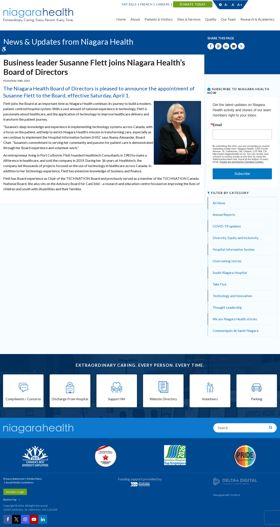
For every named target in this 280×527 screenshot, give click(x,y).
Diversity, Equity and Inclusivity (236, 238)
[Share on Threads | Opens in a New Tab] (218, 46)
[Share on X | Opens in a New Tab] (241, 46)
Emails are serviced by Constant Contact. (242, 161)
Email (217, 125)
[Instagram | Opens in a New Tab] (25, 519)
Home (121, 19)
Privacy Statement (13, 478)
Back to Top (9, 499)
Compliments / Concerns (23, 399)
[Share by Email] (233, 46)
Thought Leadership (227, 307)
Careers (163, 4)
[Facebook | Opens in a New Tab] (7, 519)
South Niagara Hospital (230, 273)
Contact (261, 5)
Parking (256, 399)
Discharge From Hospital (70, 399)
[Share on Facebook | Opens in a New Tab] (210, 46)
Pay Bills (129, 4)
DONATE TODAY (192, 4)
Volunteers (210, 399)
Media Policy (34, 478)
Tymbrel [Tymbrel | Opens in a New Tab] (235, 495)
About (135, 19)
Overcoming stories (227, 261)
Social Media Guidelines (20, 482)
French (146, 4)
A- (226, 5)
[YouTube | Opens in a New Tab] (34, 519)
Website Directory (163, 399)
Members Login (15, 492)
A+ (239, 5)
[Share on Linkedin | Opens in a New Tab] (226, 46)
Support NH (116, 399)
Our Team (228, 19)
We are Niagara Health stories (235, 319)
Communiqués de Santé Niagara (235, 331)
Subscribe (242, 174)
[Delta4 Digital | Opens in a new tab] (235, 481)
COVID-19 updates (227, 226)
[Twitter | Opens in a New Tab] (16, 519)
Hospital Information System (233, 249)
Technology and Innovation (232, 296)
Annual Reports (224, 215)
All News (219, 203)
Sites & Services (189, 19)
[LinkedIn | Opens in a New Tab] (42, 519)
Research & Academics (257, 19)
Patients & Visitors (159, 19)
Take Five (219, 284)
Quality (210, 19)
